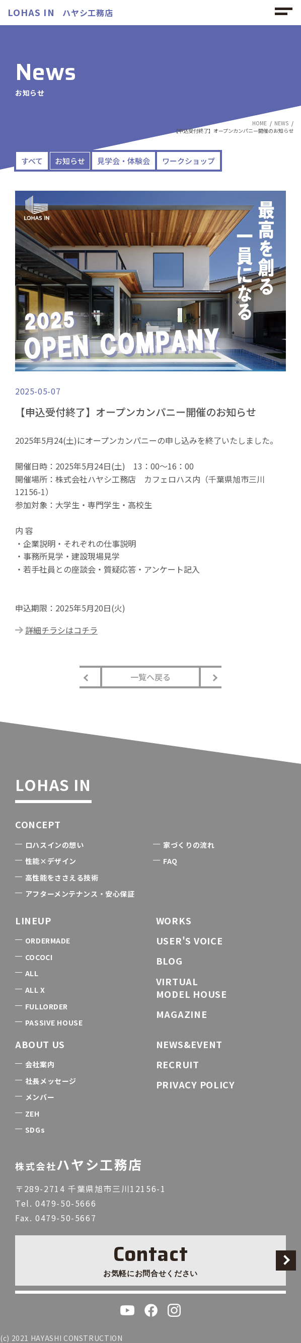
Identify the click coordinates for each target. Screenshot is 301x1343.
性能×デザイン (51, 861)
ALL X (35, 990)
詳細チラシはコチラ (61, 630)
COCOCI (38, 957)
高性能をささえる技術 (62, 878)
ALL (32, 973)
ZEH (32, 1114)
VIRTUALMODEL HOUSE (191, 987)
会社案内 (39, 1064)
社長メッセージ (51, 1081)
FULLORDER (46, 1006)
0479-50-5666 (65, 1203)
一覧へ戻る (150, 677)
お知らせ (70, 160)
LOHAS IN (53, 784)
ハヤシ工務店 (60, 13)
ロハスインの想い (54, 845)
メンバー (39, 1097)
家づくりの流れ (188, 845)
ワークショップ (188, 160)
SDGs (35, 1130)
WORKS (174, 920)
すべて (32, 160)
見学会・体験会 (123, 160)
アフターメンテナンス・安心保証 (79, 894)
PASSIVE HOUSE (54, 1022)
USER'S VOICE (189, 940)
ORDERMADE (47, 940)
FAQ (170, 861)
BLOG (169, 960)
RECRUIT (177, 1064)
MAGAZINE (181, 1013)
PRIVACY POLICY (195, 1084)
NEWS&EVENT (189, 1044)
